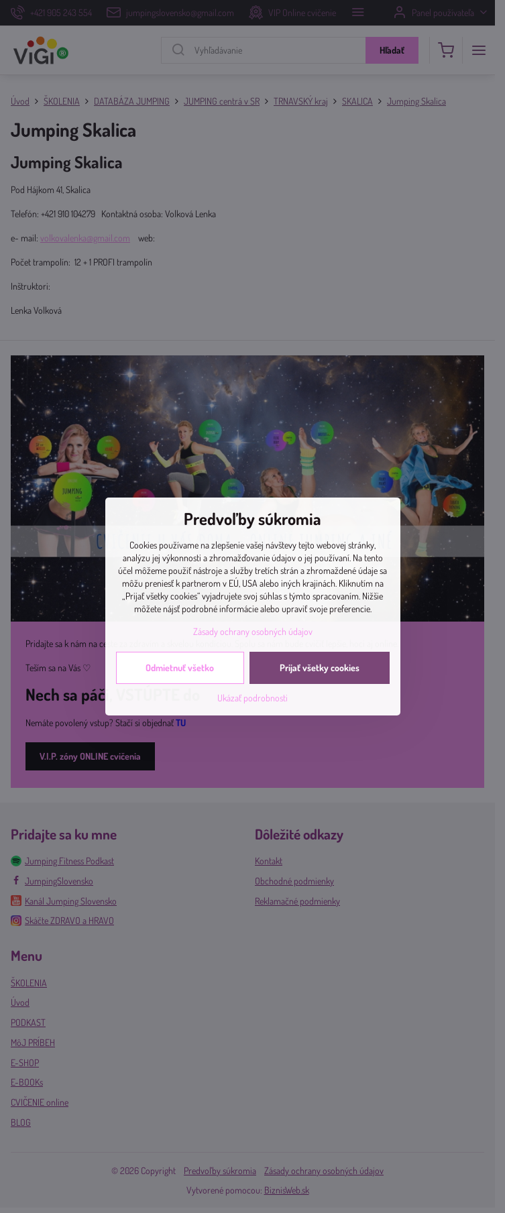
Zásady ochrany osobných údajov (253, 631)
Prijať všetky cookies (319, 667)
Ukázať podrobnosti (252, 697)
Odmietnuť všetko (180, 667)
